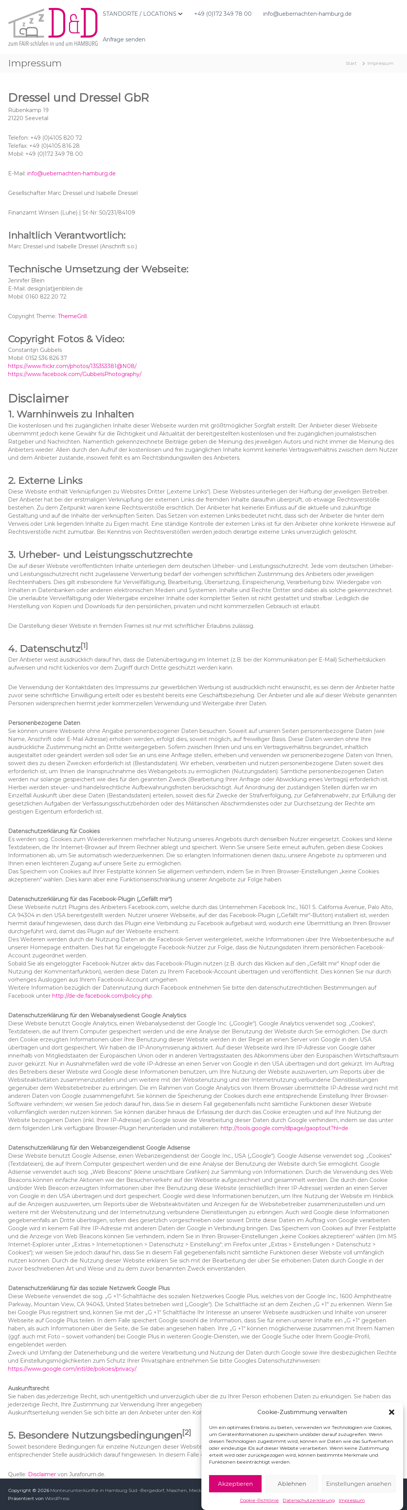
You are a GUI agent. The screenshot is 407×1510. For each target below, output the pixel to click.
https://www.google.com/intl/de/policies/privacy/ (72, 1368)
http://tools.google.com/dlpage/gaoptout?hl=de (284, 1128)
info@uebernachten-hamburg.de (307, 13)
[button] (391, 1434)
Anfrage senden (124, 39)
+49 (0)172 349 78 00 (223, 13)
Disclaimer (42, 1474)
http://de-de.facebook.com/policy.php (102, 995)
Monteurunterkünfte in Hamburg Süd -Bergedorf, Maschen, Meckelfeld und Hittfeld (146, 1490)
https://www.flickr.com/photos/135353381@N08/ (72, 366)
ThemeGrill (72, 316)
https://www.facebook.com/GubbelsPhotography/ (75, 374)
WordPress (57, 1498)
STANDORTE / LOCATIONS (139, 13)
